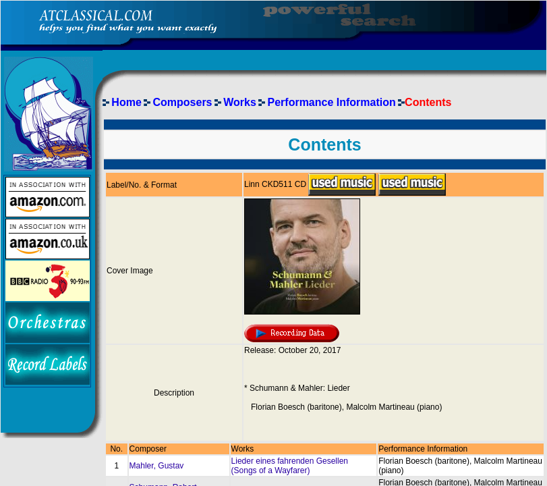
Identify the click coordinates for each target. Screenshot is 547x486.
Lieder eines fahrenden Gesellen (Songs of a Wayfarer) (289, 465)
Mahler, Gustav (156, 465)
